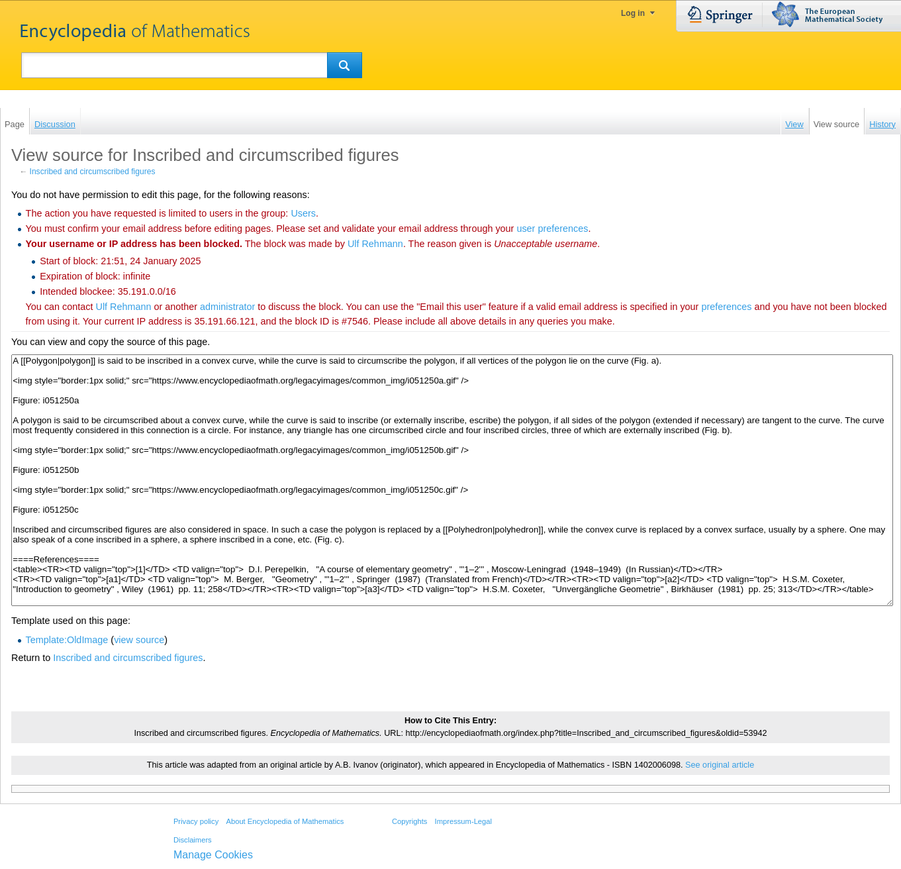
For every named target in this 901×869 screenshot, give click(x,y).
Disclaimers (192, 840)
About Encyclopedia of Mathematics (285, 821)
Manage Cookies (213, 854)
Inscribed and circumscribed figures (93, 171)
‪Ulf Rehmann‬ (375, 243)
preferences (726, 306)
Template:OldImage (67, 640)
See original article (719, 765)
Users (303, 213)
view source (139, 640)
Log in (633, 13)
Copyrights (409, 821)
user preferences (552, 228)
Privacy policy (195, 821)
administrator (227, 306)
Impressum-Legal (463, 821)
